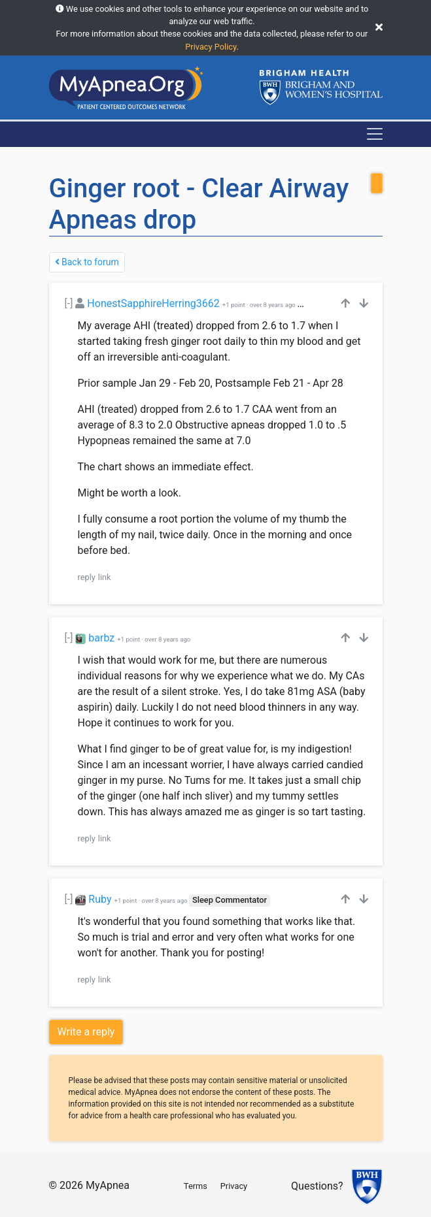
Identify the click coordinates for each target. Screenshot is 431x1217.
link (104, 577)
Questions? (317, 1186)
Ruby (99, 899)
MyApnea (107, 1185)
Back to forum (87, 262)
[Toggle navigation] (374, 134)
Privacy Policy (210, 47)
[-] (69, 303)
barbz (101, 638)
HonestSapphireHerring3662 (153, 303)
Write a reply (86, 1032)
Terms (195, 1186)
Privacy (233, 1186)
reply (86, 577)
